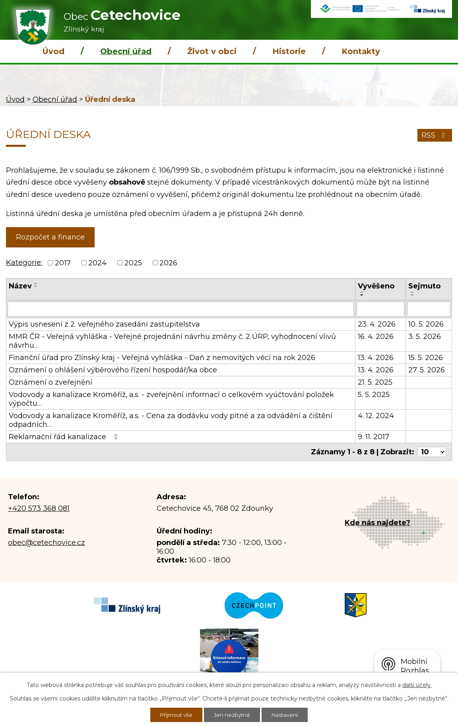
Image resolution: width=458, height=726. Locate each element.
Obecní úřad (125, 51)
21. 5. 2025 (375, 382)
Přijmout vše (174, 714)
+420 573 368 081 (39, 508)
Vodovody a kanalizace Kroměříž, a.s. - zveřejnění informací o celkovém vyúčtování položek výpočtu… (171, 399)
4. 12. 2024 (376, 415)
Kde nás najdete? (377, 522)
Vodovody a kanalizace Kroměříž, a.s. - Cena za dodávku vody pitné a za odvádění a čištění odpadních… (170, 420)
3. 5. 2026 (424, 336)
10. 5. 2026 (426, 324)
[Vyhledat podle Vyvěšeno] (380, 309)
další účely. (417, 684)
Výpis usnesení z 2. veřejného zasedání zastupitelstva (104, 324)
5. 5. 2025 (374, 394)
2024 (97, 263)
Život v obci (212, 51)
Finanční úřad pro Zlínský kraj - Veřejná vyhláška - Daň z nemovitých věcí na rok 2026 (162, 357)
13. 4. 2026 (376, 357)
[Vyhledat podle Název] (181, 309)
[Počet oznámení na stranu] (431, 452)
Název (20, 286)
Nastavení (287, 714)
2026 (168, 263)
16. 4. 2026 (376, 336)
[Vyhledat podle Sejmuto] (428, 309)
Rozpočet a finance (50, 237)
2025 (133, 263)
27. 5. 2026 (426, 370)
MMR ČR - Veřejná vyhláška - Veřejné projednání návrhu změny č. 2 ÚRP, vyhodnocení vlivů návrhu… (172, 341)
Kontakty (361, 51)
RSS (434, 135)
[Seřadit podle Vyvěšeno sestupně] (362, 295)
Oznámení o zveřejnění (50, 382)
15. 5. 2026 (425, 357)
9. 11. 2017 (373, 436)
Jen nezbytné (233, 714)
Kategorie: (24, 262)
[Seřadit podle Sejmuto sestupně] (412, 295)
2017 (63, 263)
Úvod (53, 51)
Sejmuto (424, 286)
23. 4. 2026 (377, 324)
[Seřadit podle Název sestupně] (36, 286)
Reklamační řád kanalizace (65, 436)
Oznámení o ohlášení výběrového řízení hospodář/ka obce (113, 370)
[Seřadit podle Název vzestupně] (36, 283)
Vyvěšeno (376, 286)
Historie (289, 51)
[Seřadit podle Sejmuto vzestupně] (412, 292)
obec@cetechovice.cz (46, 542)
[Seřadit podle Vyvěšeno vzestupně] (362, 292)
